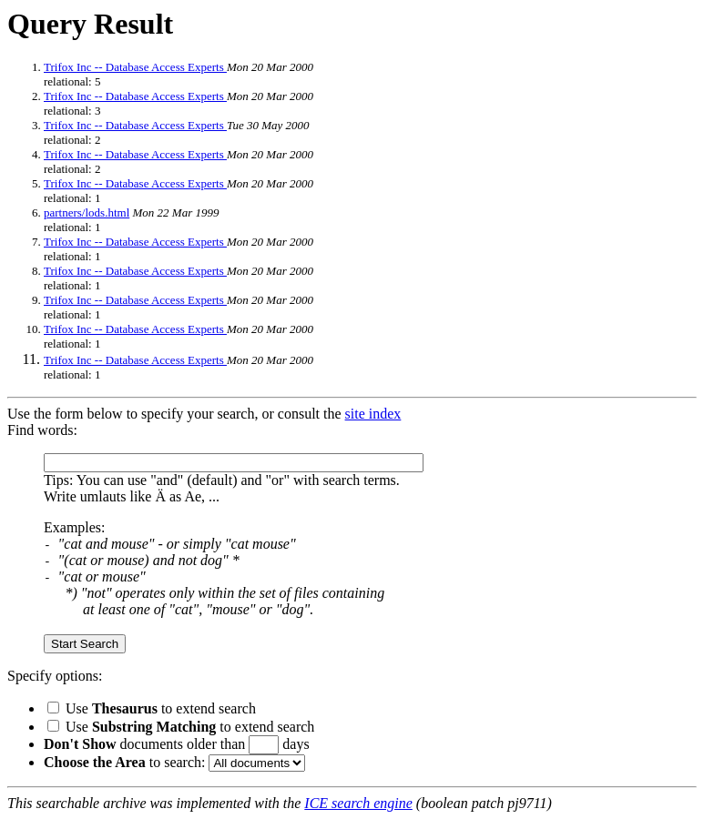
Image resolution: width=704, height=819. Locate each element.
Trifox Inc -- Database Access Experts (135, 67)
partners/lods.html (86, 212)
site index (373, 413)
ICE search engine (358, 803)
